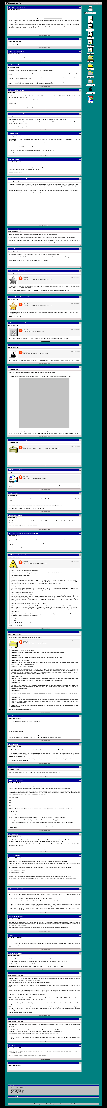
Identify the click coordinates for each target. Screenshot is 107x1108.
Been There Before (14, 715)
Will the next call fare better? (17, 270)
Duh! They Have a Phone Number (18, 632)
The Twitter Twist (13, 493)
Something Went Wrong (15, 1019)
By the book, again (14, 248)
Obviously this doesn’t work (16, 51)
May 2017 (90, 61)
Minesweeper (90, 93)
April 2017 (90, 69)
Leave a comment (47, 35)
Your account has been (15, 1063)
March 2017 (90, 77)
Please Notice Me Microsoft (16, 916)
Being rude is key (13, 133)
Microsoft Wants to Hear (15, 515)
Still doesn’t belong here (15, 229)
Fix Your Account (13, 1045)
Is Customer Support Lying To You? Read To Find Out (23, 533)
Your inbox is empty (14, 159)
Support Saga (43, 35)
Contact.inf (90, 38)
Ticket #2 (11, 935)
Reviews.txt (90, 45)
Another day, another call (15, 64)
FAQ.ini (90, 22)
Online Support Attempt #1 (16, 888)
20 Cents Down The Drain (15, 469)
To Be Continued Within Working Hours (19, 440)
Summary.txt (90, 30)
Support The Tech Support (16, 780)
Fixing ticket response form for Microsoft (20, 178)
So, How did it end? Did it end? (17, 7)
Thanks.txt (90, 53)
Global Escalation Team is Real (17, 113)
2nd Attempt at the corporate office (18, 322)
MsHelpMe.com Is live (15, 367)
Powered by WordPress (39, 1103)
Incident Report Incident (15, 953)
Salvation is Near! (13, 744)
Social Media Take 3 (14, 767)
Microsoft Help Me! (14, 3)
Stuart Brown (74, 1103)
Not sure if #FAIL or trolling (16, 90)
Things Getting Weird (14, 855)
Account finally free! (14, 39)
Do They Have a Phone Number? (17, 554)
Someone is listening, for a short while (19, 296)
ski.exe (90, 102)
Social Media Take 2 (14, 834)
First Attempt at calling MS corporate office (20, 345)
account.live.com (13, 973)
